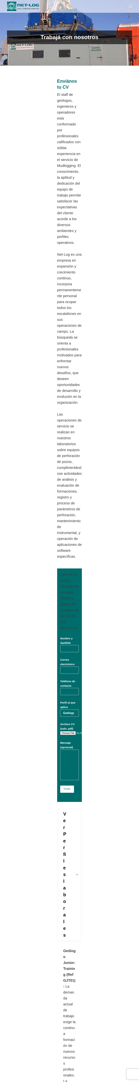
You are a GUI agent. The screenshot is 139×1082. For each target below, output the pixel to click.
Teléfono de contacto (69, 281)
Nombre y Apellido (69, 247)
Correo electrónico (69, 264)
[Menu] (130, 6)
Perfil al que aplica (69, 298)
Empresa (69, 968)
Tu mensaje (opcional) (69, 999)
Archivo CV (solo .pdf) (34, 315)
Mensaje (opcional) (69, 343)
